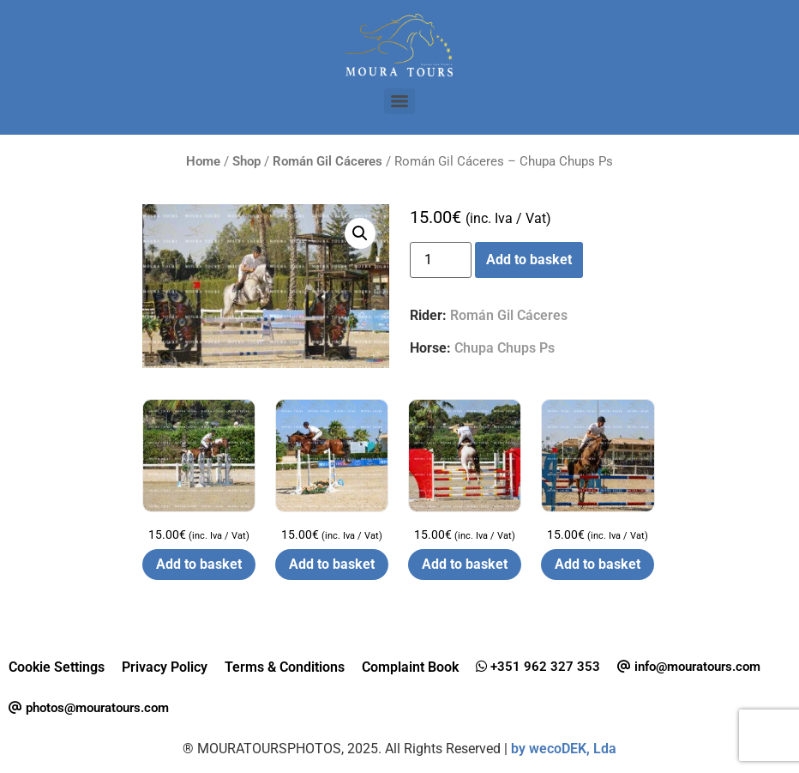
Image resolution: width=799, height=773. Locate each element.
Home (203, 161)
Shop (246, 161)
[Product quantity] (441, 260)
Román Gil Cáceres (327, 161)
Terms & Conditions (285, 667)
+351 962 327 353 (538, 666)
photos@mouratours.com (89, 708)
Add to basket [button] (199, 564)
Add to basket (529, 259)
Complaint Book (410, 667)
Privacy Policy (164, 667)
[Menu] (399, 101)
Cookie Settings (57, 667)
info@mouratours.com (688, 666)
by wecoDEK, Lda (563, 748)
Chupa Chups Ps (504, 348)
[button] (360, 233)
